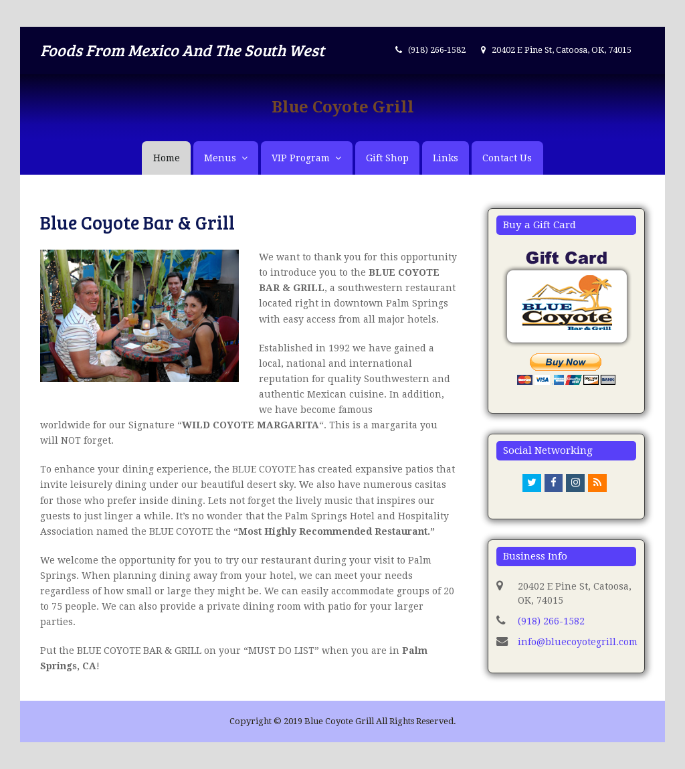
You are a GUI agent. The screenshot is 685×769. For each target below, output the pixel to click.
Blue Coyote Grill (343, 107)
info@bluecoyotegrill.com (578, 641)
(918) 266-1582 (551, 621)
